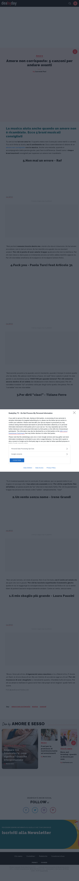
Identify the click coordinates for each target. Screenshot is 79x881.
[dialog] (39, 440)
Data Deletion (27, 468)
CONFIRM (19, 460)
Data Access (39, 468)
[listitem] (39, 449)
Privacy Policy (51, 468)
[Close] (75, 413)
